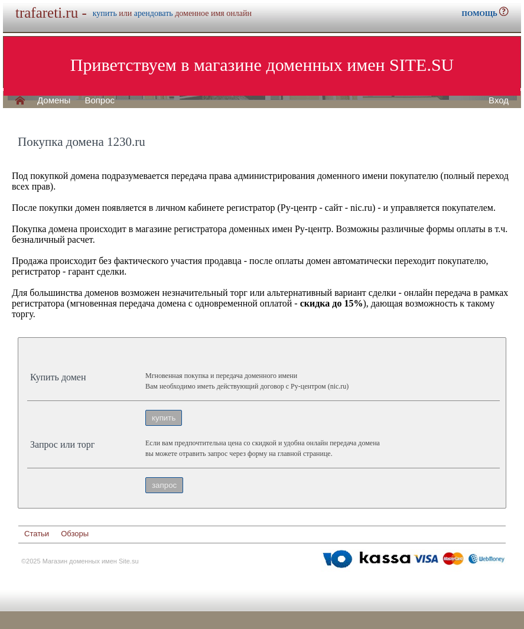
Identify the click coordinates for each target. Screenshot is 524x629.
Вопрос (99, 100)
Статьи (36, 533)
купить (105, 13)
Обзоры (75, 533)
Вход (499, 100)
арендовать (153, 13)
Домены (53, 100)
